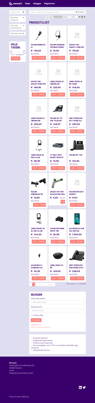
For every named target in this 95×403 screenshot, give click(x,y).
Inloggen (37, 3)
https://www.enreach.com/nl (21, 373)
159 (50, 284)
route (11, 371)
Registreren (49, 3)
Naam (66, 17)
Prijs (74, 17)
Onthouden (37, 315)
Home (27, 3)
